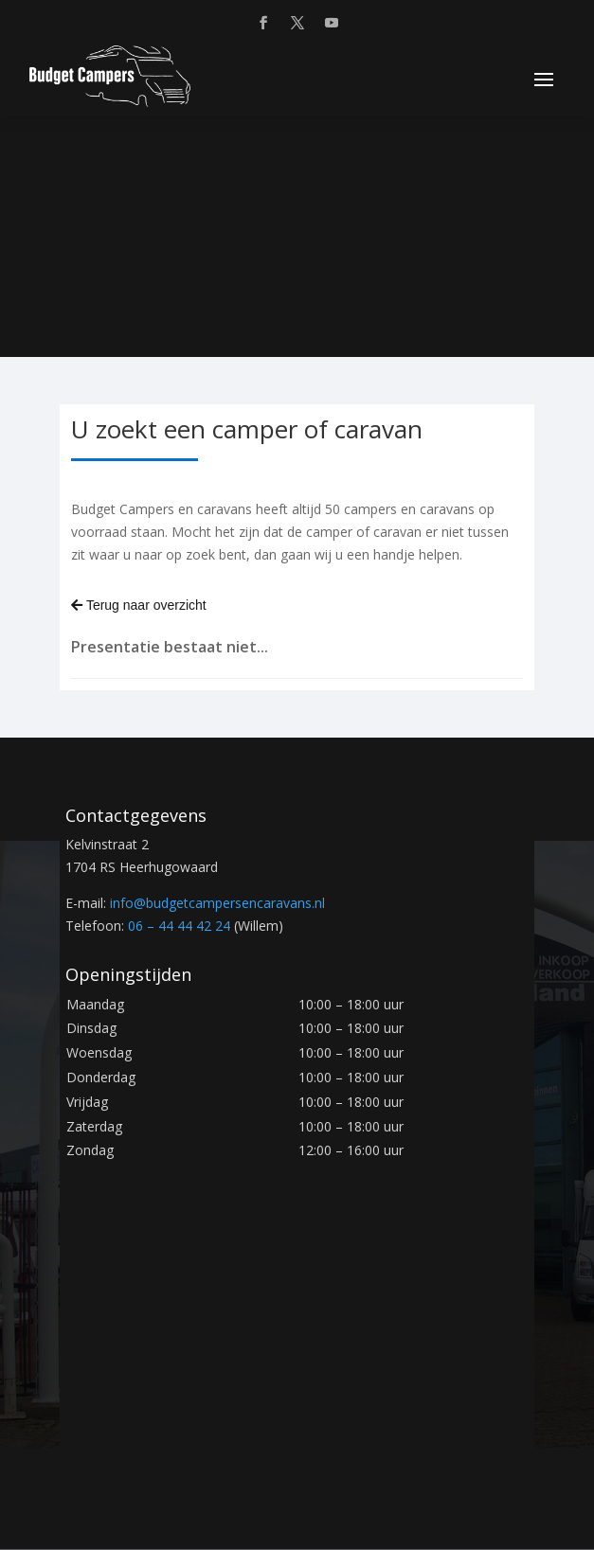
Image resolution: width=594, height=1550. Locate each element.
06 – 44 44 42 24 (179, 926)
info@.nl (217, 903)
